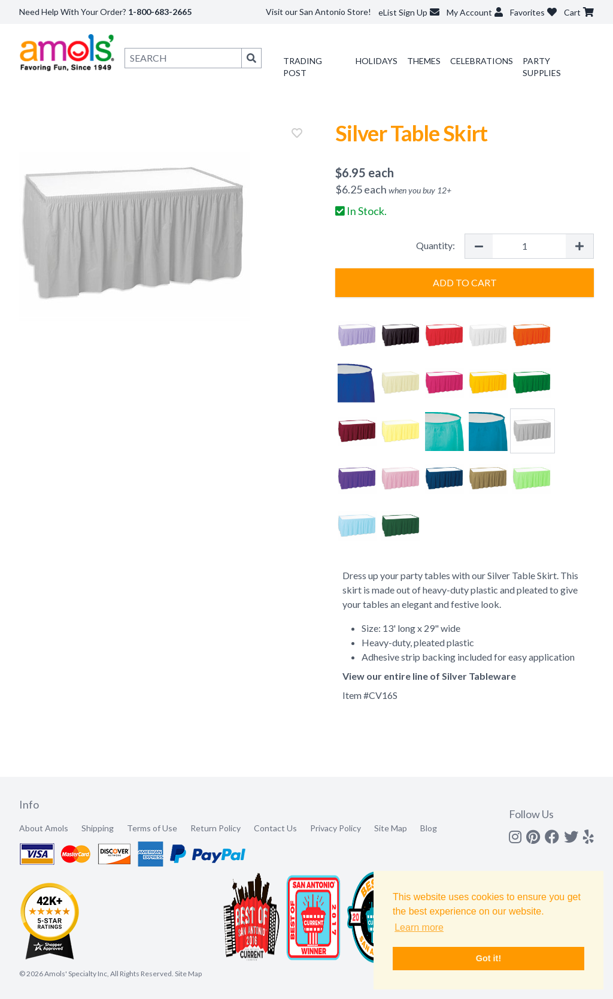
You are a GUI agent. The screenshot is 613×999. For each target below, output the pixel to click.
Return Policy (215, 828)
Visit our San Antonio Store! (318, 12)
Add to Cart (465, 282)
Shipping (97, 828)
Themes (424, 61)
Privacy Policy (335, 828)
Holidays (376, 61)
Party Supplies (542, 67)
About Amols (43, 828)
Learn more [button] (419, 927)
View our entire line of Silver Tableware (429, 676)
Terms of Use (152, 828)
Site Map (390, 828)
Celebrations (481, 61)
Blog (428, 828)
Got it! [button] (488, 958)
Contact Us (275, 828)
